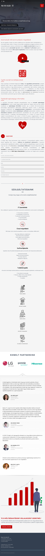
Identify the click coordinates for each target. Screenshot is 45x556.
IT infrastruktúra (12, 145)
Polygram (15, 90)
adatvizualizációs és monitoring (30, 92)
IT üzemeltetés (22, 207)
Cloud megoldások (22, 228)
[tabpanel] (22, 17)
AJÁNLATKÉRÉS (42, 6)
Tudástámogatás (22, 268)
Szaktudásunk (11, 149)
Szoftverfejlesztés (22, 248)
